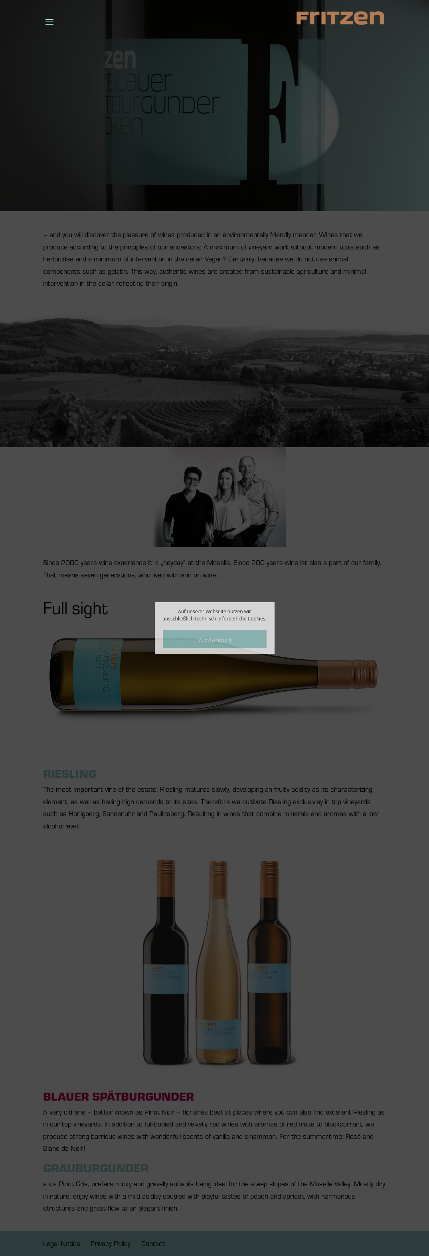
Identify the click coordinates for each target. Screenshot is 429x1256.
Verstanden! (214, 639)
